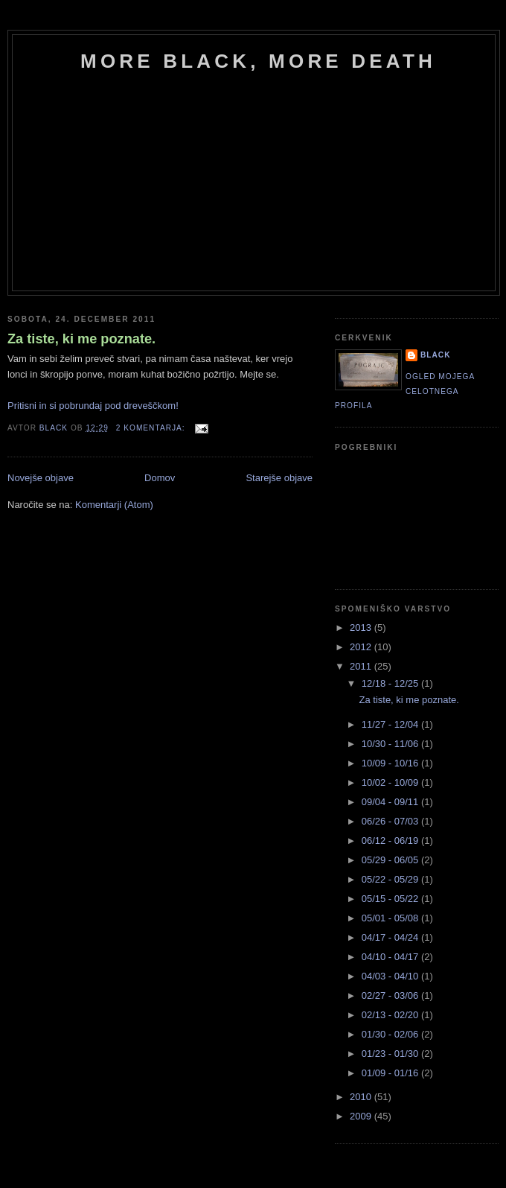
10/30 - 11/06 (391, 743)
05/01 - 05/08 (391, 918)
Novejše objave (40, 477)
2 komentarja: (152, 428)
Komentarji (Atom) (114, 504)
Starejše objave (279, 477)
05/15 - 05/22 (391, 898)
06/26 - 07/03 (391, 821)
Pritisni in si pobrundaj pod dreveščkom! (93, 405)
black (435, 355)
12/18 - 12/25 (391, 683)
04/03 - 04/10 (391, 976)
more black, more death (258, 61)
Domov (159, 477)
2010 (362, 1096)
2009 (362, 1116)
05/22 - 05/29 (391, 879)
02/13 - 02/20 (391, 1014)
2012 (362, 646)
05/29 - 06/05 (391, 859)
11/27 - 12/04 (391, 724)
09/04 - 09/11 (391, 801)
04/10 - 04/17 (391, 956)
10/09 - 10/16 (391, 763)
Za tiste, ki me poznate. (81, 338)
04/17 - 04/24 (391, 937)
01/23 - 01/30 (391, 1053)
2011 (362, 666)
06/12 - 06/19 (391, 840)
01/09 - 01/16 (391, 1073)
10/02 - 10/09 (391, 782)
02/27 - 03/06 (391, 995)
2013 (362, 627)
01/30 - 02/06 (391, 1034)
